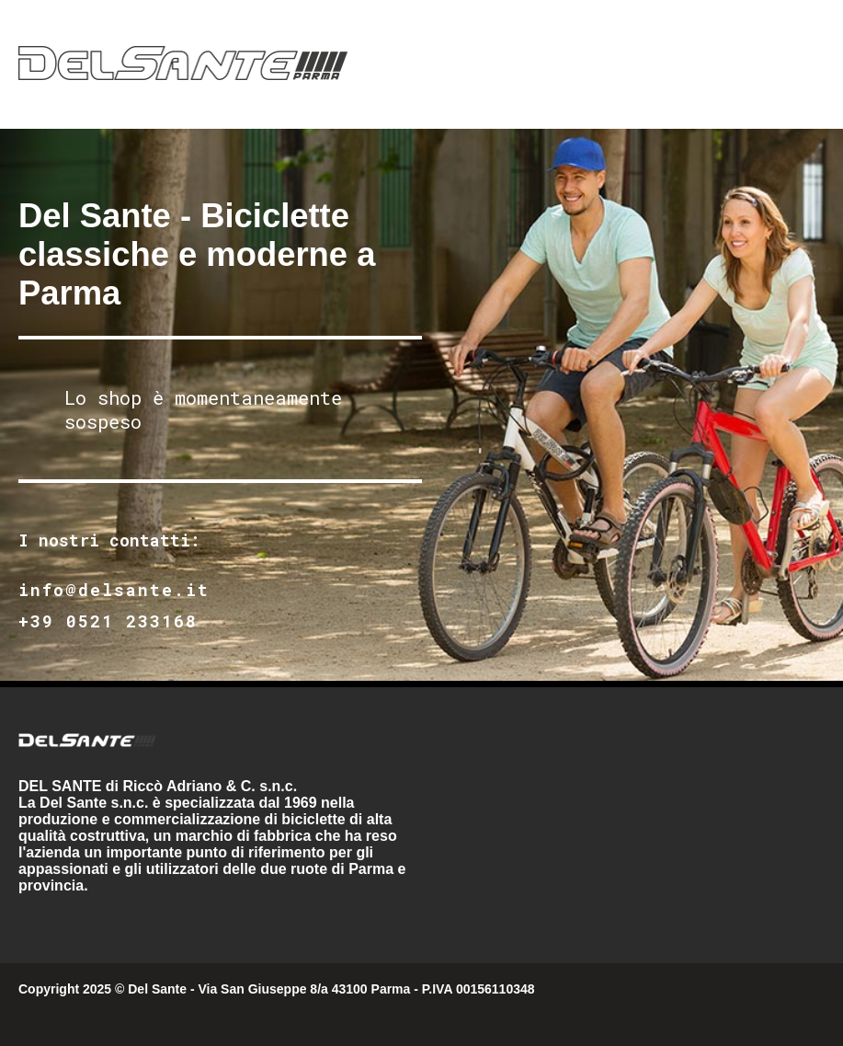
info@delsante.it (114, 590)
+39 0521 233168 (108, 621)
